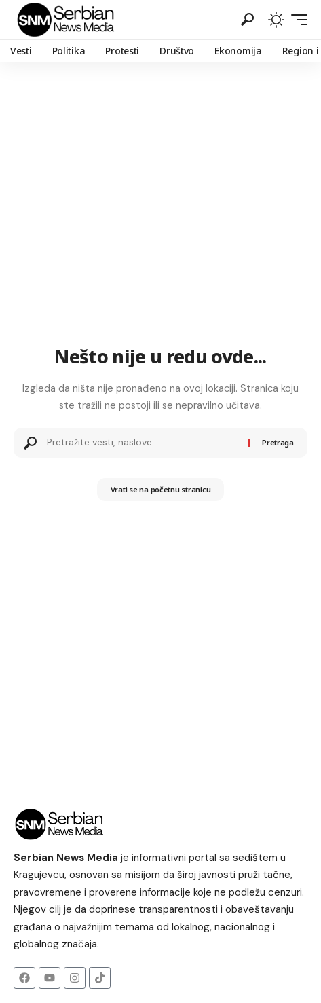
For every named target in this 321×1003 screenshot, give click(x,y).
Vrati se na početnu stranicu (161, 489)
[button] (247, 19)
